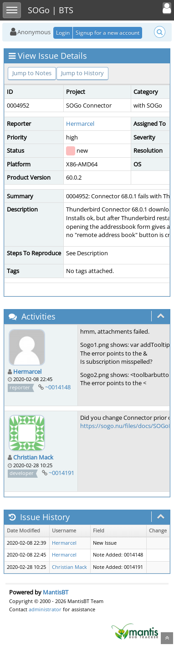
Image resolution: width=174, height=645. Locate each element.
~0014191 (61, 473)
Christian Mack (33, 457)
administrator (45, 609)
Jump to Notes (31, 73)
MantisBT (55, 592)
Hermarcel (80, 123)
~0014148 (58, 387)
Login (63, 32)
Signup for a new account (107, 32)
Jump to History (82, 73)
